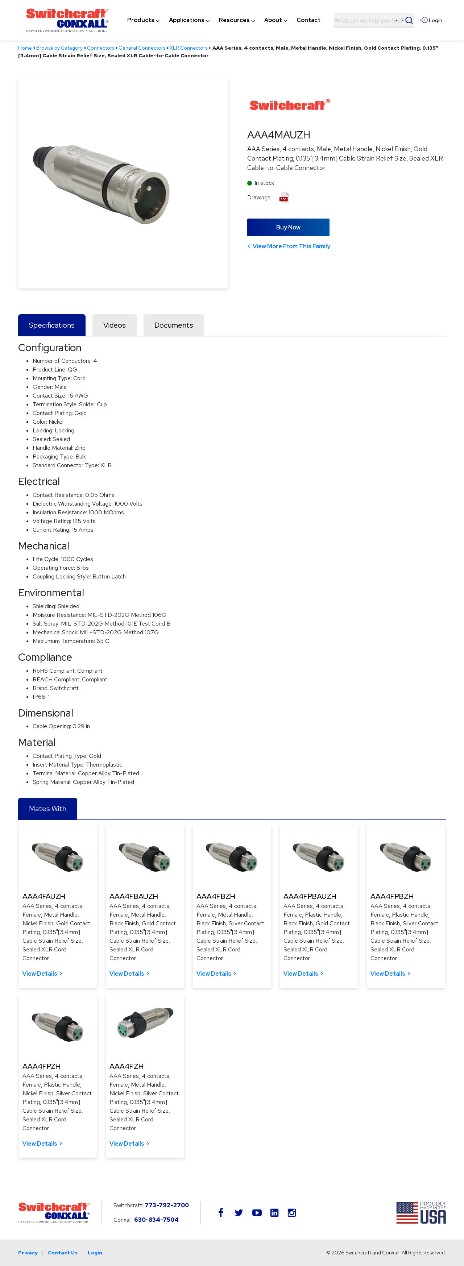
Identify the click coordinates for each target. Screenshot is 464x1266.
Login (95, 1252)
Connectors (100, 48)
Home (25, 48)
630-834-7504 (156, 1220)
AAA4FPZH (41, 1066)
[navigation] (224, 20)
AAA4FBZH (215, 896)
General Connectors (142, 48)
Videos (114, 325)
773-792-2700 (167, 1205)
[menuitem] (141, 20)
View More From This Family (291, 246)
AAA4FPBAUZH (309, 896)
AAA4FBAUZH (133, 896)
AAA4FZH (126, 1066)
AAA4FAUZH (43, 896)
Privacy (28, 1252)
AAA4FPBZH (392, 896)
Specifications (52, 325)
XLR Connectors (188, 48)
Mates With (47, 808)
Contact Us (63, 1252)
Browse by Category (59, 48)
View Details (39, 973)
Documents (173, 325)
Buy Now (288, 227)
